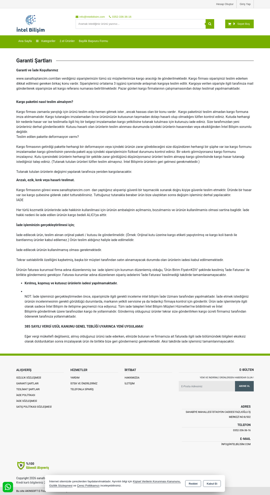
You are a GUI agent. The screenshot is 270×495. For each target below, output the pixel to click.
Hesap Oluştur (225, 4)
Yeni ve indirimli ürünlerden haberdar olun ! (227, 377)
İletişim (130, 383)
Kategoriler (46, 41)
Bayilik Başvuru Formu (93, 41)
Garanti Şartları (27, 383)
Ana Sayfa (25, 41)
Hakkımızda (132, 377)
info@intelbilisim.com (236, 444)
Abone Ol (244, 386)
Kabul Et (212, 483)
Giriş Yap (245, 4)
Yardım (75, 377)
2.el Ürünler (67, 41)
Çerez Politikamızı (88, 485)
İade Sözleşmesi (26, 401)
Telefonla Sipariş (82, 389)
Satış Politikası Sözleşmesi (34, 406)
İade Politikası (25, 395)
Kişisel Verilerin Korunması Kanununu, (157, 481)
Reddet (193, 483)
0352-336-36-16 (242, 430)
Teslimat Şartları (28, 389)
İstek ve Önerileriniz (84, 383)
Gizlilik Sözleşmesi (28, 377)
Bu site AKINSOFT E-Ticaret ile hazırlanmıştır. (43, 491)
